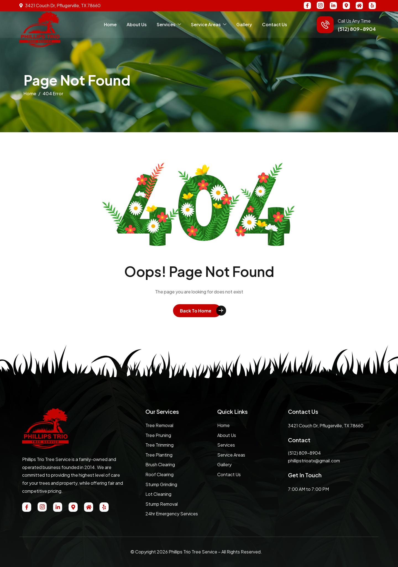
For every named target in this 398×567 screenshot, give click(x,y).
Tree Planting (158, 455)
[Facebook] (307, 5)
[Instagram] (320, 5)
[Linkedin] (333, 5)
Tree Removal (159, 425)
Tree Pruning (158, 435)
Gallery (244, 24)
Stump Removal (161, 504)
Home (110, 24)
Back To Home (195, 311)
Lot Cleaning (158, 494)
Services (169, 24)
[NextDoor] (359, 5)
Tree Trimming (159, 445)
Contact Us (274, 24)
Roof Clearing (159, 474)
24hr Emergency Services (171, 513)
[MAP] (346, 5)
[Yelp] (372, 5)
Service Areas (208, 24)
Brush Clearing (160, 464)
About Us (137, 24)
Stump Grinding (161, 484)
